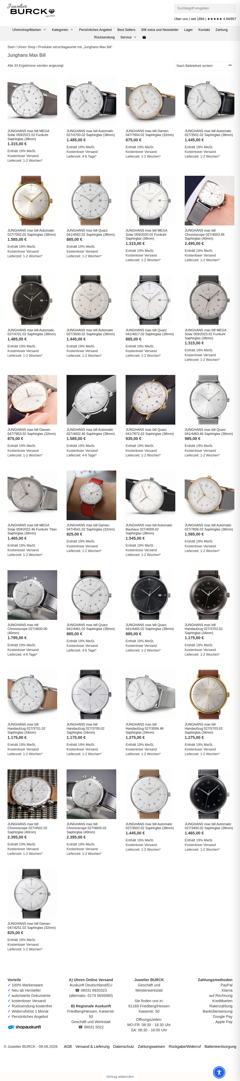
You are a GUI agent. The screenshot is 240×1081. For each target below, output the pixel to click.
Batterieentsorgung (220, 1046)
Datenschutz (123, 1046)
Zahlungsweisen (151, 1046)
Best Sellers (126, 30)
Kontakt (204, 30)
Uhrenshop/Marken (30, 30)
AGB (68, 1046)
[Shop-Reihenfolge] (204, 65)
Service (130, 37)
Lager (188, 30)
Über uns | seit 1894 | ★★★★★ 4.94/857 (205, 19)
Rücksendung (104, 37)
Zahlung (221, 30)
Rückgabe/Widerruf (185, 1046)
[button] (45, 30)
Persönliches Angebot (95, 30)
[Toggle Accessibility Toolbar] (219, 1072)
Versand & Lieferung (93, 1046)
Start (11, 47)
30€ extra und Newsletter (159, 30)
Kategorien (64, 30)
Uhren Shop (26, 47)
